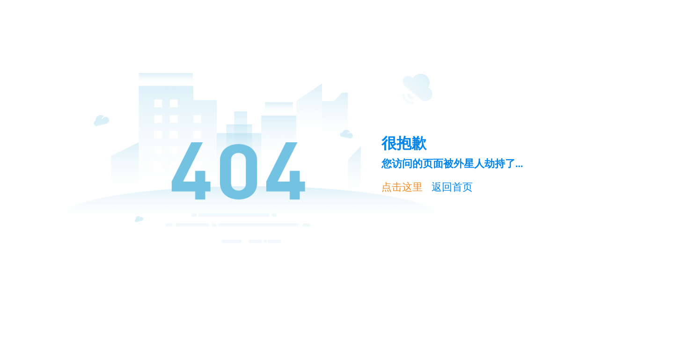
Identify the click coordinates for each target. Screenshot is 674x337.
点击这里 (402, 187)
